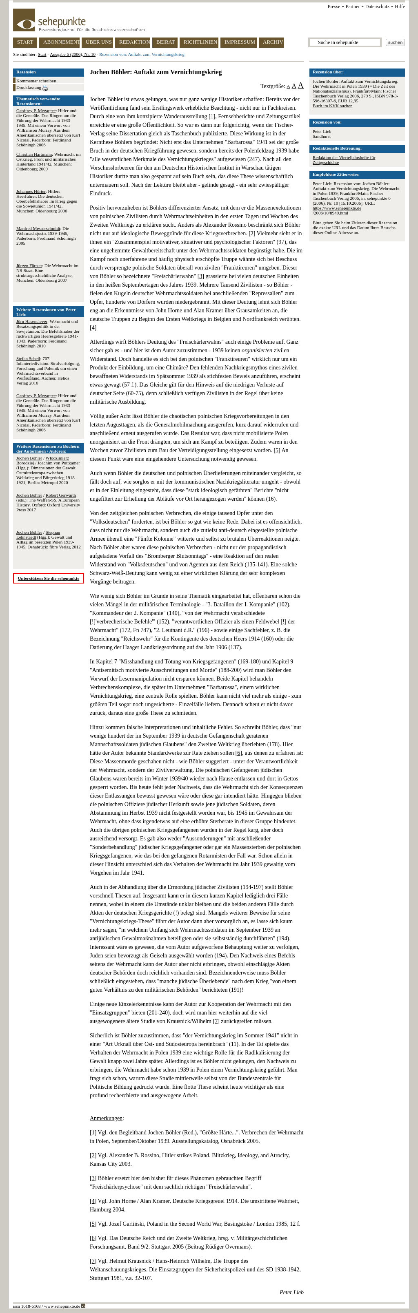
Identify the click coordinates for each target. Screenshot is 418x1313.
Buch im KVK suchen (332, 105)
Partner (353, 6)
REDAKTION (134, 42)
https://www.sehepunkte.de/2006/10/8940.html (337, 210)
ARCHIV (273, 42)
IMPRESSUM (240, 42)
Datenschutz (377, 6)
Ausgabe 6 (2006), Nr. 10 (73, 54)
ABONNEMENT (61, 42)
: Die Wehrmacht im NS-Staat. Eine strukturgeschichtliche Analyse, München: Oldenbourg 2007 (47, 273)
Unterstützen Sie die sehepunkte (49, 578)
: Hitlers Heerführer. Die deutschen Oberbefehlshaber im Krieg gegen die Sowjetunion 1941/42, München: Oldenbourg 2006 (46, 201)
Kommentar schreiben (36, 80)
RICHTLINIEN (200, 42)
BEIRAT (165, 42)
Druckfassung (32, 88)
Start (42, 54)
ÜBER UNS (99, 42)
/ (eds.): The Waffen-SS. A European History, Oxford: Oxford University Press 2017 (48, 502)
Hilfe (400, 6)
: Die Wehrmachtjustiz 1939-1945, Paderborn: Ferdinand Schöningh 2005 (46, 235)
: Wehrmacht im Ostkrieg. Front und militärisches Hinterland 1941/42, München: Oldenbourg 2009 (48, 161)
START (25, 42)
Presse (334, 6)
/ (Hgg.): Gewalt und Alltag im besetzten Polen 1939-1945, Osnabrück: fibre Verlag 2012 (48, 539)
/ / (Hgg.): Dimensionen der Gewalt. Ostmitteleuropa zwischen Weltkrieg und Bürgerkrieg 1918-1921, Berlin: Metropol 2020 (48, 470)
